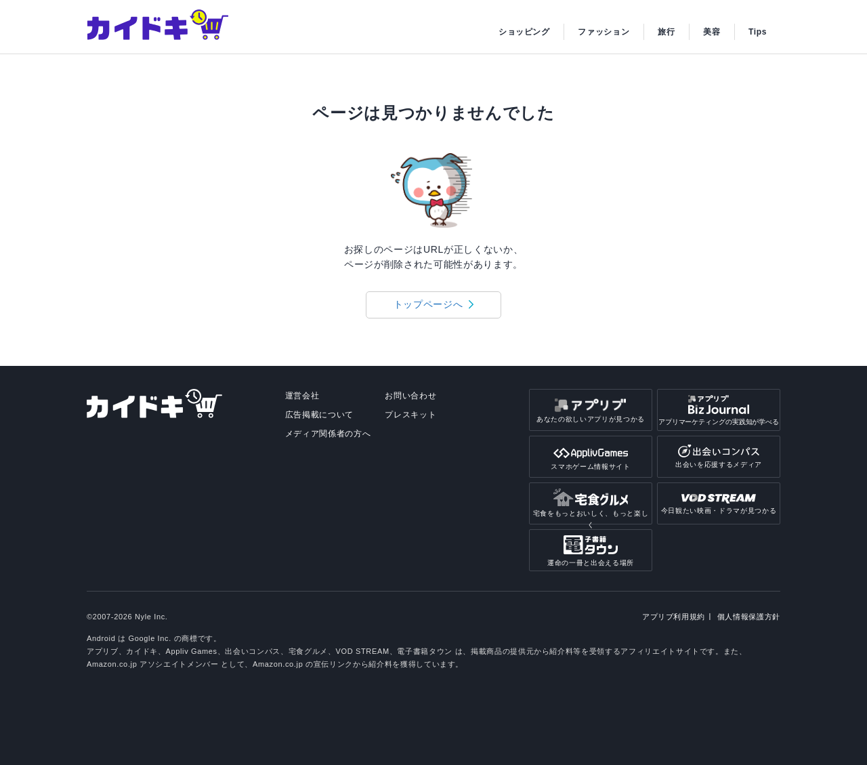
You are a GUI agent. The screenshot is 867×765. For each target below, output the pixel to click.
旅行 (666, 32)
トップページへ (428, 304)
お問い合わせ (410, 395)
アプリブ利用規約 (673, 617)
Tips (757, 32)
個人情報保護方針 (748, 617)
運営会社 (302, 395)
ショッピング (524, 32)
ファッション (603, 32)
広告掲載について (319, 414)
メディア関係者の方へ (328, 433)
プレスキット (410, 414)
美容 (711, 32)
